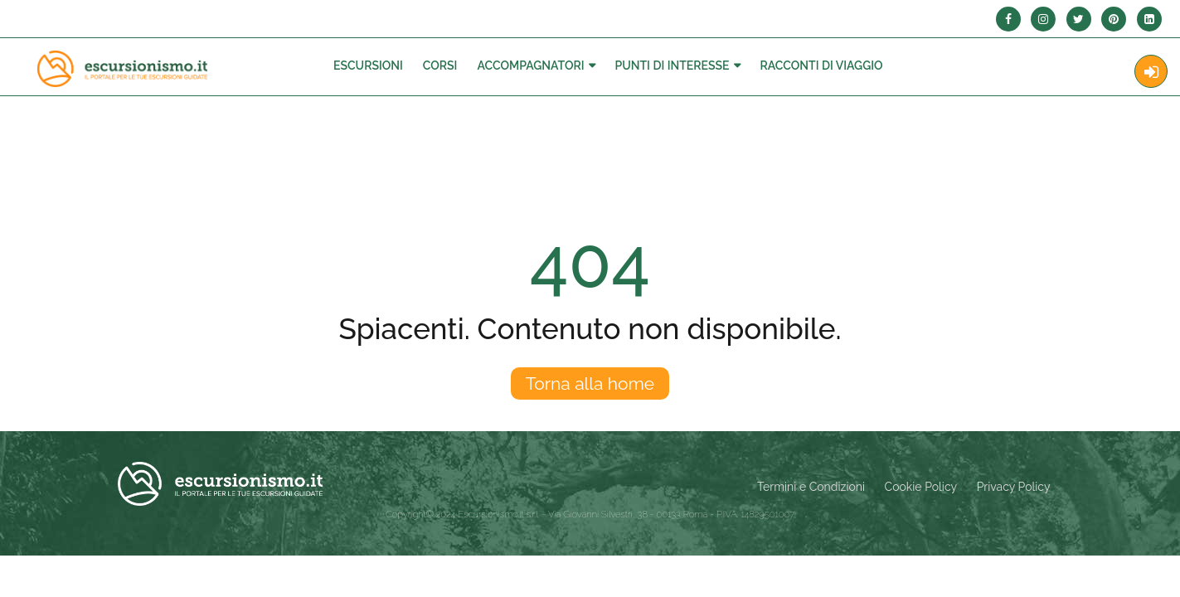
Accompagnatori (530, 65)
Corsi (440, 65)
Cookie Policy (921, 486)
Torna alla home (590, 383)
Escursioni (368, 65)
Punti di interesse (672, 65)
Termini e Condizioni (811, 486)
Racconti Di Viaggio (821, 65)
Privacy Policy (1014, 486)
